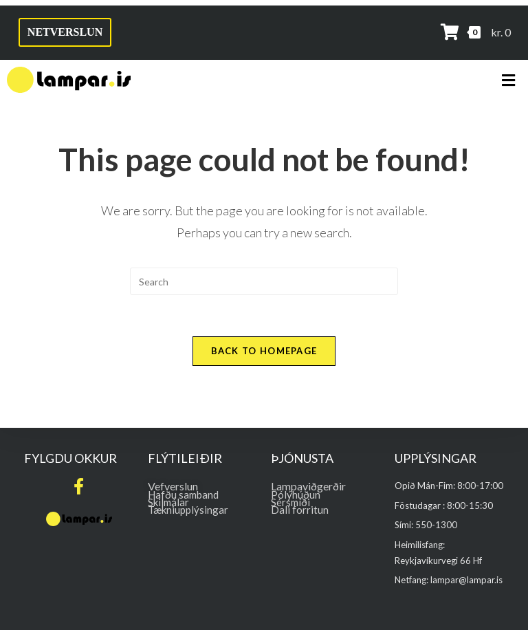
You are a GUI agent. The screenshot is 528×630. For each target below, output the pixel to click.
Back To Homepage (264, 350)
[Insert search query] (264, 281)
